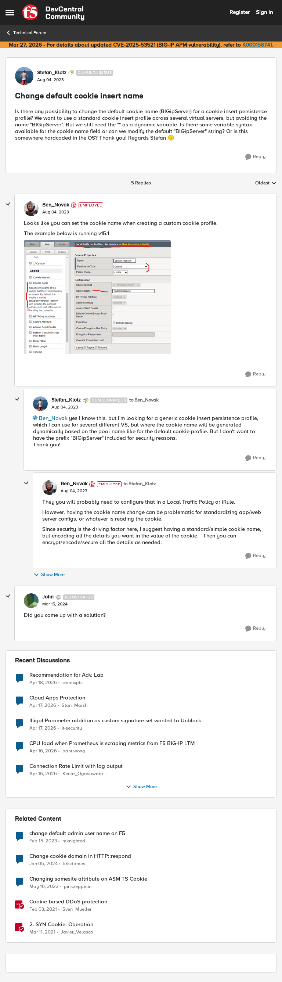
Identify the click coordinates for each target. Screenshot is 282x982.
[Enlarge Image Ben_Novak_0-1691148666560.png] (97, 297)
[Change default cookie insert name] (55, 212)
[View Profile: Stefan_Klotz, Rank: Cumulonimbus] (24, 76)
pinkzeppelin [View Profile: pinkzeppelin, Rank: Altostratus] (77, 886)
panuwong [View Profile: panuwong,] (73, 750)
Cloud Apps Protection (57, 698)
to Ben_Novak (144, 400)
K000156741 (257, 45)
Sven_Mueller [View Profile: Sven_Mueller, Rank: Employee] (76, 909)
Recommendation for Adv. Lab (66, 675)
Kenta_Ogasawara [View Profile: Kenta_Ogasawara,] (82, 773)
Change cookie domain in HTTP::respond (80, 856)
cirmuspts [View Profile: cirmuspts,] (72, 682)
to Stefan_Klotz (139, 484)
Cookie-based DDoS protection (68, 902)
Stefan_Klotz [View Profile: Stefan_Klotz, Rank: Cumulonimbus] (51, 73)
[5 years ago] (43, 909)
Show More (49, 575)
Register (239, 12)
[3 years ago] (43, 841)
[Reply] (255, 157)
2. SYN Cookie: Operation (61, 924)
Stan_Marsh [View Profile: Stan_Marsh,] (74, 705)
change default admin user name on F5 (77, 833)
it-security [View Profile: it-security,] (72, 728)
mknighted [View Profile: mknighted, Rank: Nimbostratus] (73, 840)
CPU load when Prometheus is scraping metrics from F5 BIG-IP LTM (112, 743)
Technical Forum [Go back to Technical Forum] (26, 33)
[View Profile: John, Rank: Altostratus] (31, 600)
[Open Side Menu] (10, 12)
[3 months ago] (43, 683)
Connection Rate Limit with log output (76, 766)
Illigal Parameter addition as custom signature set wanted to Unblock (115, 720)
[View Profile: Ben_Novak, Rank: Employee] (31, 208)
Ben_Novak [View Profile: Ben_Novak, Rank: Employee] (55, 205)
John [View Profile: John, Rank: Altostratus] (48, 597)
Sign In (264, 12)
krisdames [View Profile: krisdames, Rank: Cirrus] (74, 863)
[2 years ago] (43, 864)
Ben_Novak (53, 418)
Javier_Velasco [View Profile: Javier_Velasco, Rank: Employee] (77, 932)
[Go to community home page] (53, 12)
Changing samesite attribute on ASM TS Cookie (88, 879)
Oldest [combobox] (265, 183)
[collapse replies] (8, 204)
